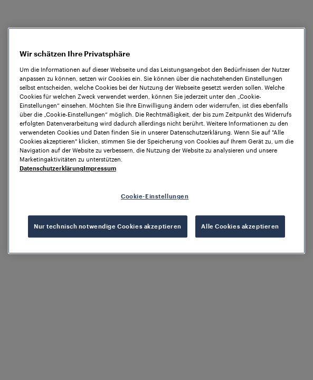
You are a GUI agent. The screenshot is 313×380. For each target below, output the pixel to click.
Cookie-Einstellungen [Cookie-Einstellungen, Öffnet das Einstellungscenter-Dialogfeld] (154, 196)
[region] (156, 140)
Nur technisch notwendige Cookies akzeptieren (108, 226)
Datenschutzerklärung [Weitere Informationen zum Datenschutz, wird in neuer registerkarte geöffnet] (51, 168)
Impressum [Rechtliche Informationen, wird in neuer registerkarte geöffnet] (99, 168)
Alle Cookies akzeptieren (240, 226)
